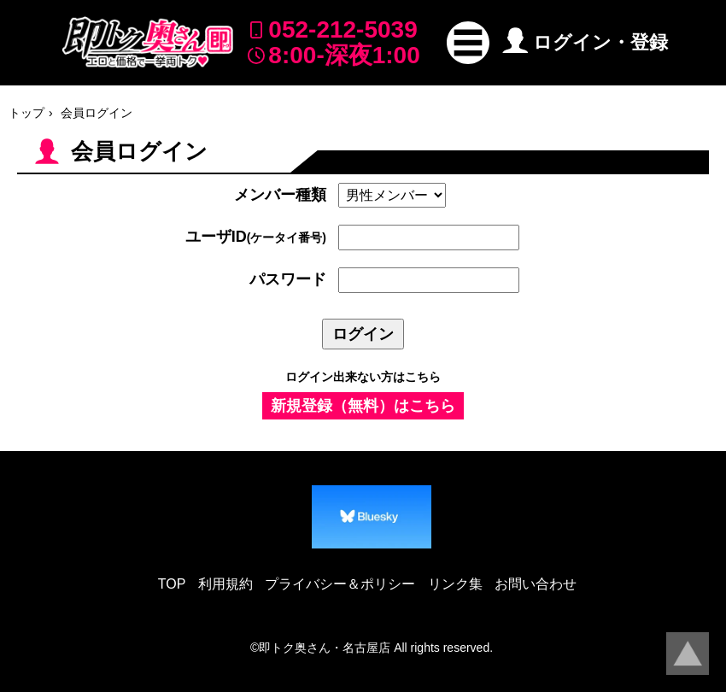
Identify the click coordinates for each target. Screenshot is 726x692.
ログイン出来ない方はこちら (363, 377)
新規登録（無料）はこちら (363, 405)
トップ (26, 113)
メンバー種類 (280, 194)
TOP (172, 584)
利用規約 (225, 584)
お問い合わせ (536, 584)
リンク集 (455, 584)
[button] (468, 42)
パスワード (287, 279)
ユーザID (255, 236)
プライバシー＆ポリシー (340, 584)
